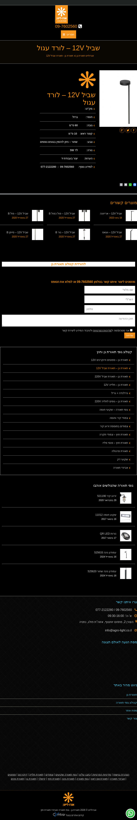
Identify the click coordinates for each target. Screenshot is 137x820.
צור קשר (132, 718)
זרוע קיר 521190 (107, 495)
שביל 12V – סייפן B (17, 232)
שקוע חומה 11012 (105, 514)
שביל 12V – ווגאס (112, 232)
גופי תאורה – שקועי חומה (113, 409)
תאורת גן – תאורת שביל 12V (112, 368)
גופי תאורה (82, 778)
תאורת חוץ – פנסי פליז (115, 442)
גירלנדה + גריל (119, 393)
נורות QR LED (108, 533)
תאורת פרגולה (120, 451)
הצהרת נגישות (121, 774)
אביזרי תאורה (120, 467)
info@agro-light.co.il (118, 630)
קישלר (41, 778)
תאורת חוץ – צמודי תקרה (113, 434)
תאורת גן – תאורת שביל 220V (111, 376)
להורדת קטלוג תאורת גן (68, 264)
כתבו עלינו (85, 774)
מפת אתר (131, 710)
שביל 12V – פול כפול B (62, 213)
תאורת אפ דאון (99, 778)
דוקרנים (22, 774)
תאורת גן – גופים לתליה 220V (111, 401)
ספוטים (12, 774)
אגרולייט (92, 810)
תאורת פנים (17, 778)
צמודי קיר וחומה (119, 417)
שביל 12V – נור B (65, 232)
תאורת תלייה (36, 774)
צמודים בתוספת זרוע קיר (114, 426)
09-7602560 (68, 26)
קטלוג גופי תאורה (126, 702)
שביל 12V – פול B (18, 213)
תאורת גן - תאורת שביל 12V (59, 55)
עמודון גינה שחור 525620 (102, 571)
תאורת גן (131, 694)
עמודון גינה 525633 (105, 552)
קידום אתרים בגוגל (74, 815)
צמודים (49, 774)
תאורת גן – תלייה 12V (116, 384)
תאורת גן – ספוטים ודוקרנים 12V (109, 359)
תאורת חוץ (54, 778)
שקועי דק (122, 459)
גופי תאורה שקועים (66, 774)
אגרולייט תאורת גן (85, 55)
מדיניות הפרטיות (102, 330)
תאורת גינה (68, 778)
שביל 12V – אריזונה (111, 213)
